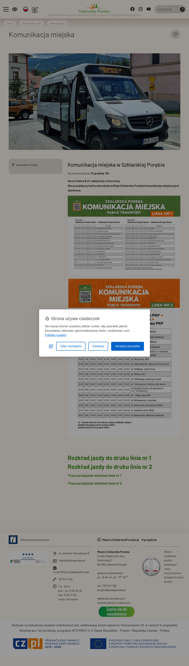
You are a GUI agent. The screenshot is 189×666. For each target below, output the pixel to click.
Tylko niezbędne (71, 346)
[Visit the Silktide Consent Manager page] (51, 346)
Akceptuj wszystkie (127, 346)
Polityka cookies (55, 335)
